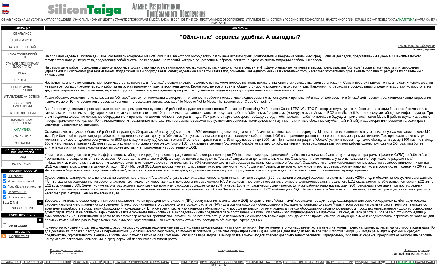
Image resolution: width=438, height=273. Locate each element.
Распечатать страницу (64, 253)
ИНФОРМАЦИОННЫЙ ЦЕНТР (92, 19)
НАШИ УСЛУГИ (32, 19)
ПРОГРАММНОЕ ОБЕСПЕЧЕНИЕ (222, 19)
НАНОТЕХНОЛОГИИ (339, 19)
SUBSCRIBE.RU (22, 208)
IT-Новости (15, 176)
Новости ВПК (17, 192)
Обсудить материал (231, 250)
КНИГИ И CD (189, 19)
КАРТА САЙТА (425, 19)
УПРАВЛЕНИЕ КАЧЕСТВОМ (264, 19)
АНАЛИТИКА (406, 19)
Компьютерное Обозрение (416, 46)
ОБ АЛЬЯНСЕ (10, 19)
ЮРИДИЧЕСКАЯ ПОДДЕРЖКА (375, 19)
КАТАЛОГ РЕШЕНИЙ (57, 19)
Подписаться (19, 236)
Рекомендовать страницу (66, 250)
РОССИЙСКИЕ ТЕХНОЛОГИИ (304, 19)
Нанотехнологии (19, 197)
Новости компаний (21, 181)
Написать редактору (417, 250)
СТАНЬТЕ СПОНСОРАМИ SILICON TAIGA (142, 19)
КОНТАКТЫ (219, 22)
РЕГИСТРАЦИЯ (22, 163)
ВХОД (22, 157)
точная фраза (17, 225)
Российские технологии (24, 186)
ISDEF (175, 19)
